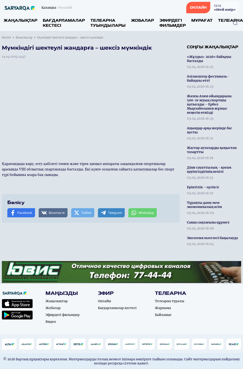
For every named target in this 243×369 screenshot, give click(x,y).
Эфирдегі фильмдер (172, 23)
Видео (51, 322)
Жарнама (163, 308)
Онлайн (104, 301)
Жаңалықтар (20, 20)
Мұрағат (202, 20)
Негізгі (6, 37)
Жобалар (142, 20)
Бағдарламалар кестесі (64, 23)
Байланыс (163, 315)
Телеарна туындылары (108, 23)
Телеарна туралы (169, 301)
